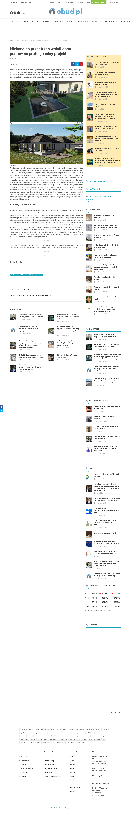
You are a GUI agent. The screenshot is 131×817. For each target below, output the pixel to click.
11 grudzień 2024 (102, 131)
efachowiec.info (50, 764)
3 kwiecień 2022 (101, 453)
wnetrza (47, 729)
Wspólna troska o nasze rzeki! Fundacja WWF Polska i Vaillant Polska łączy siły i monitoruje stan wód (107, 160)
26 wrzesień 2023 (101, 314)
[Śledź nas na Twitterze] (14, 12)
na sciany (75, 736)
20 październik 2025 (102, 546)
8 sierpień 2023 (101, 67)
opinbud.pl (48, 772)
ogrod (90, 739)
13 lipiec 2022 (100, 411)
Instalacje (73, 784)
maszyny (45, 733)
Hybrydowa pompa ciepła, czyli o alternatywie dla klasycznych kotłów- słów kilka (107, 138)
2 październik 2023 (102, 230)
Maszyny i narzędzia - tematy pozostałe (53, 742)
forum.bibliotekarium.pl (52, 776)
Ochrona (72, 768)
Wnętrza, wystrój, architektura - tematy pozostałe (57, 736)
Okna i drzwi (74, 780)
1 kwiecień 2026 (26, 372)
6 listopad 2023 (100, 260)
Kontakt (58, 2)
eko (72, 733)
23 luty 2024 (100, 165)
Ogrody (72, 776)
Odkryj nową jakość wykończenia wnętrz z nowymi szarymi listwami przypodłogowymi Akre (106, 94)
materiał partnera (36, 733)
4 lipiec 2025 (99, 493)
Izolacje (72, 764)
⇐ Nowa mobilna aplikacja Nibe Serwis (23, 290)
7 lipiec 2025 (99, 556)
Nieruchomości (75, 787)
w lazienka (77, 739)
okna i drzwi (39, 729)
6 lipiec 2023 (99, 568)
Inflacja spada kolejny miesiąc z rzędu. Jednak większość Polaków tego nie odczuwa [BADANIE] (106, 564)
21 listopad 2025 (101, 503)
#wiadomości (14, 274)
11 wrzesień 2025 (101, 527)
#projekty (24, 274)
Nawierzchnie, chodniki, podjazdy (76, 742)
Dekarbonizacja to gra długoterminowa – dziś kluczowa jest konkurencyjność (30, 367)
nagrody (98, 729)
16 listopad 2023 (101, 220)
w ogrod (93, 736)
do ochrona (63, 739)
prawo (76, 729)
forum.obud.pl (49, 761)
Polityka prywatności (68, 2)
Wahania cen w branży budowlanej (105, 533)
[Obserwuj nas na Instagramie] (18, 12)
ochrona (33, 739)
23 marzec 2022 (101, 441)
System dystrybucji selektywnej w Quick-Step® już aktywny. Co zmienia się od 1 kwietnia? (69, 343)
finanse (63, 733)
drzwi (57, 733)
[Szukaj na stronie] (24, 13)
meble (70, 739)
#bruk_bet (39, 274)
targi (68, 733)
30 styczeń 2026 (102, 77)
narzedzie (30, 736)
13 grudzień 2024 (102, 99)
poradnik (105, 729)
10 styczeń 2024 (101, 272)
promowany (36, 742)
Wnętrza (72, 772)
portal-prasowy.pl (51, 768)
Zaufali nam (93, 189)
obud (83, 733)
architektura (90, 733)
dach (81, 736)
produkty (58, 729)
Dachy (72, 761)
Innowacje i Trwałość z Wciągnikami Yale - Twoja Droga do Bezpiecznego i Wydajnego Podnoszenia (107, 309)
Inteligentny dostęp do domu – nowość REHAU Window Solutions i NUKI (68, 317)
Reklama (51, 2)
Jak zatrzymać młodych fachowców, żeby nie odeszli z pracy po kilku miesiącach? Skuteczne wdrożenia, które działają (107, 357)
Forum (88, 2)
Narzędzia (73, 791)
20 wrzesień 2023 (101, 536)
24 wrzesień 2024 (102, 153)
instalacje (65, 729)
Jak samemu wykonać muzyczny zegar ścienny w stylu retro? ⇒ (32, 295)
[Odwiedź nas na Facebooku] (11, 12)
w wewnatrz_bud (100, 733)
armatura (84, 739)
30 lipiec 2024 (101, 143)
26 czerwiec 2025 (102, 87)
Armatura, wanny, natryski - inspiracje (47, 739)
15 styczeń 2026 (101, 578)
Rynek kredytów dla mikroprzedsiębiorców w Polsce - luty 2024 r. (106, 510)
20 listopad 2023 (101, 431)
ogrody (22, 733)
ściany (82, 729)
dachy (28, 733)
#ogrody (31, 274)
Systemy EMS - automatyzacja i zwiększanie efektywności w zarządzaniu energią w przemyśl (105, 116)
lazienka (29, 742)
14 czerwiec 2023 (101, 421)
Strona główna (15, 40)
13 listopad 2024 (101, 479)
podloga (22, 742)
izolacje (52, 733)
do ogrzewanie (24, 739)
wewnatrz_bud (102, 736)
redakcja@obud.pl (114, 2)
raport (104, 739)
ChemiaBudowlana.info (98, 2)
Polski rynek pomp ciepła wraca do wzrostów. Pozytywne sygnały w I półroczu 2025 (105, 522)
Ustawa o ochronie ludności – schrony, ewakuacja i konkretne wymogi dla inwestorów (29, 329)
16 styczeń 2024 (101, 282)
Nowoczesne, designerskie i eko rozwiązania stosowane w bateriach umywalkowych (105, 267)
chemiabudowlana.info (52, 757)
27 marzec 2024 (101, 515)
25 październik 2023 (102, 250)
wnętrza (77, 733)
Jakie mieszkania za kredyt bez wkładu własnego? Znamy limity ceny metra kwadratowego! (106, 448)
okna (52, 729)
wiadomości (23, 729)
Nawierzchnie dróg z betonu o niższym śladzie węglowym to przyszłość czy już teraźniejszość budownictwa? (107, 381)
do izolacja (97, 739)
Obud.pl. (58, 808)
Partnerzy (24, 764)
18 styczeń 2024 (101, 302)
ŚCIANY (72, 757)
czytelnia (31, 729)
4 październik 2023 (102, 292)
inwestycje (38, 736)
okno (71, 729)
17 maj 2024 (100, 109)
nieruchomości (90, 729)
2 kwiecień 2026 (26, 319)
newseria (86, 736)
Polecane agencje (96, 181)
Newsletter (80, 2)
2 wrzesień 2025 (102, 121)
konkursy (22, 736)
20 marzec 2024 (101, 240)
